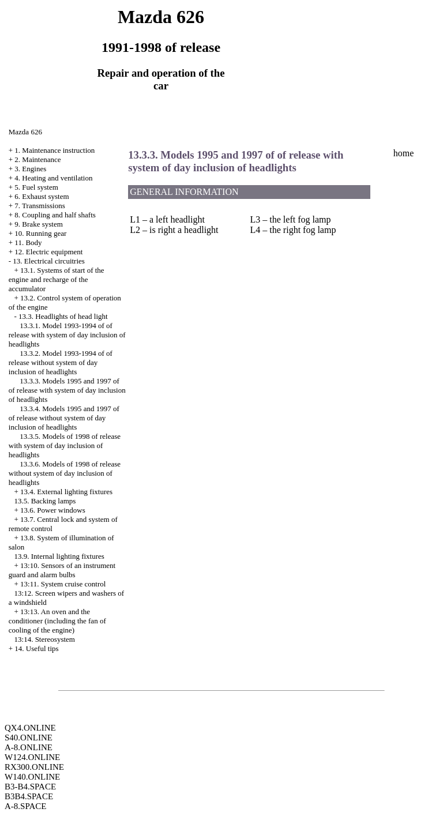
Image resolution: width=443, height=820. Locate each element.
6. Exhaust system (41, 196)
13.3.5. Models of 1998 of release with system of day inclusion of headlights (65, 445)
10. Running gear (40, 233)
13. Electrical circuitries (49, 261)
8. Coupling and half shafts (54, 214)
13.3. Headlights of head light (63, 316)
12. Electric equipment (48, 251)
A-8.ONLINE (28, 747)
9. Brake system (38, 224)
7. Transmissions (39, 205)
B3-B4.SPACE (30, 786)
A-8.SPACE (25, 806)
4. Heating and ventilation (53, 178)
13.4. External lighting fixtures (66, 491)
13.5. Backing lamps (45, 500)
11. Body (28, 242)
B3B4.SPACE (29, 796)
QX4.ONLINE (30, 727)
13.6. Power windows (52, 510)
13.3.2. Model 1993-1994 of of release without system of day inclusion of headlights (60, 362)
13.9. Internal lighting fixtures (59, 556)
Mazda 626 (25, 131)
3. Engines (30, 168)
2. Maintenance (37, 159)
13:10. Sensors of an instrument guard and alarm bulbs (62, 570)
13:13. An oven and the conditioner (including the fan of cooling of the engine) (57, 620)
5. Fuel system (36, 187)
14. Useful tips (36, 648)
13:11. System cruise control (63, 584)
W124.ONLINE (32, 757)
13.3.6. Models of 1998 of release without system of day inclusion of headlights (65, 473)
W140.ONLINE (32, 776)
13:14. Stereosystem (44, 639)
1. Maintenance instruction (54, 150)
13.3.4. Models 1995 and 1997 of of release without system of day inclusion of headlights (64, 417)
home (403, 153)
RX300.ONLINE (34, 767)
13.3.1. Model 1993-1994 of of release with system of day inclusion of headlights (67, 334)
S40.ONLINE (28, 737)
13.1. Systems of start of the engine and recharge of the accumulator (56, 279)
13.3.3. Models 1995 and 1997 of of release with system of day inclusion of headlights (67, 390)
